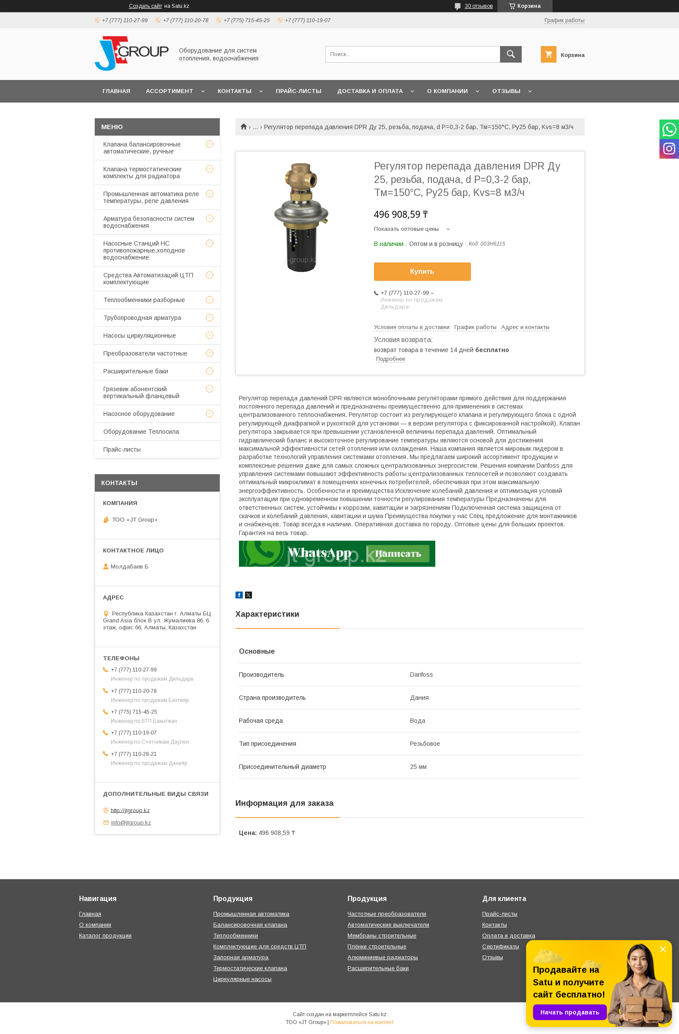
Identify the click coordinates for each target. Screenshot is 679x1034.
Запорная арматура (240, 957)
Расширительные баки (135, 371)
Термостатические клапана (250, 968)
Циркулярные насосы (242, 979)
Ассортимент (169, 91)
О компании (447, 91)
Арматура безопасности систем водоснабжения (148, 222)
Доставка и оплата (370, 91)
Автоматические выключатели (388, 924)
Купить (422, 271)
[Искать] (511, 54)
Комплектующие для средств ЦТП (259, 946)
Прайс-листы (298, 91)
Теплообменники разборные (144, 299)
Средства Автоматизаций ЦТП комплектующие (148, 279)
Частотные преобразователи (387, 914)
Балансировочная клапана (250, 924)
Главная (116, 91)
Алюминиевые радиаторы (383, 957)
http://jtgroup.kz (130, 810)
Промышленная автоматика (251, 914)
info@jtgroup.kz (131, 822)
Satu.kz (378, 1014)
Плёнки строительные (377, 946)
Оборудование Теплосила (141, 431)
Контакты (235, 91)
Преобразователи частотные (145, 353)
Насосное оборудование (139, 413)
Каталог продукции (105, 935)
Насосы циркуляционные (139, 335)
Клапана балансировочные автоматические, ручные (142, 148)
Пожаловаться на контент (362, 1022)
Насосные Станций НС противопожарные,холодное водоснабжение (144, 250)
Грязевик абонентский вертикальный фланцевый (141, 392)
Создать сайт (145, 6)
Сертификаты (500, 946)
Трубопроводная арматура (142, 317)
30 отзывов (479, 6)
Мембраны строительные (382, 935)
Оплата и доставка (508, 935)
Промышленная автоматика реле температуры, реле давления (151, 197)
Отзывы (506, 91)
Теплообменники (235, 935)
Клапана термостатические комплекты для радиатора (142, 173)
